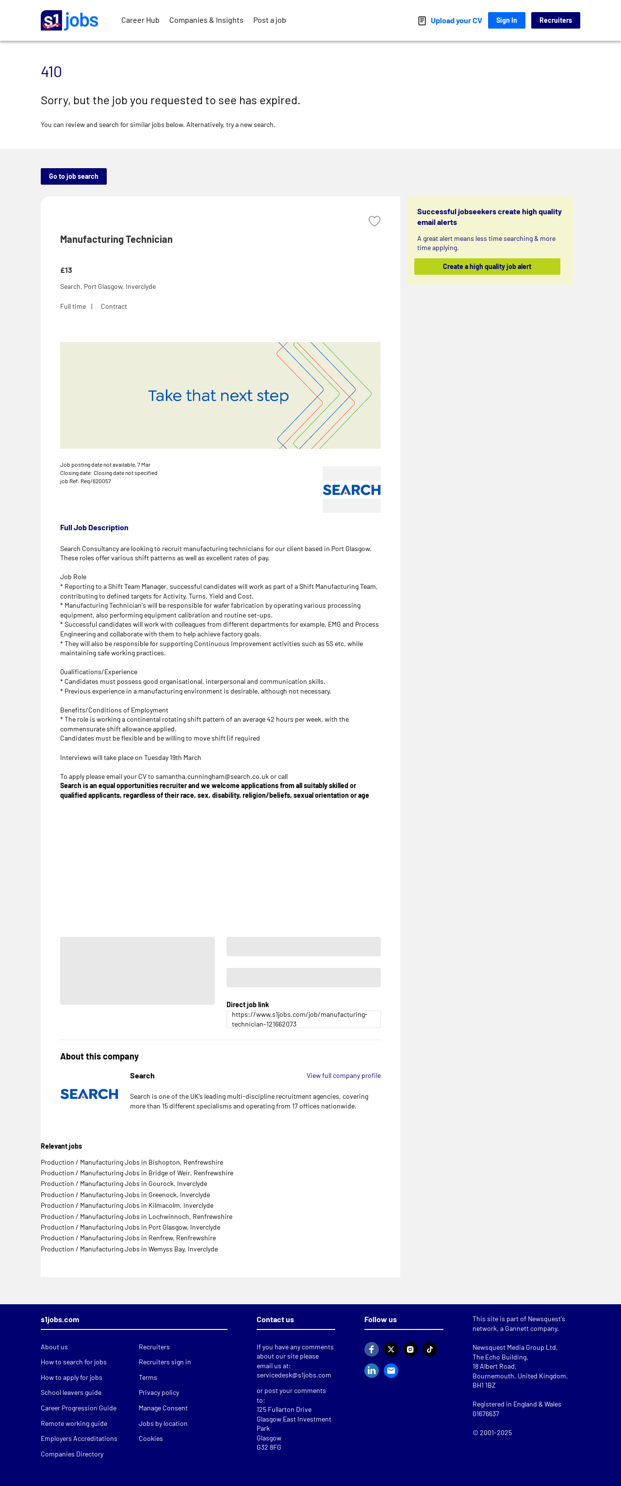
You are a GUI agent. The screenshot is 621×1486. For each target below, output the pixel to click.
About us (54, 1347)
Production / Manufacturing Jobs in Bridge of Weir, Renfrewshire (137, 1173)
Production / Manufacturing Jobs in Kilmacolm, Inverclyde (127, 1205)
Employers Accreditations (79, 1438)
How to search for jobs (74, 1362)
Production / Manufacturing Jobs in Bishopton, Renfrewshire (132, 1162)
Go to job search (73, 176)
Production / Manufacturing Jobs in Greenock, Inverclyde (125, 1194)
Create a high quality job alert (487, 266)
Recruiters (555, 20)
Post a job (269, 19)
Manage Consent (163, 1408)
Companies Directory (72, 1454)
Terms (148, 1377)
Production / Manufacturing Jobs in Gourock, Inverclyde (124, 1183)
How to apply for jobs (71, 1377)
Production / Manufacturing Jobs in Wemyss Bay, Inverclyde (129, 1249)
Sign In (506, 20)
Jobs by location (163, 1423)
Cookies (151, 1438)
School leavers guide (71, 1392)
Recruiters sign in (165, 1362)
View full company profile (344, 1075)
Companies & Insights (206, 19)
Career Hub (140, 19)
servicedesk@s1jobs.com (294, 1375)
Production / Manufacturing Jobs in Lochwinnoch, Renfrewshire (136, 1216)
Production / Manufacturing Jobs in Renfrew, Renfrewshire (128, 1237)
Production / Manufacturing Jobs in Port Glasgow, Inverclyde (130, 1227)
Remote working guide (74, 1423)
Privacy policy (159, 1392)
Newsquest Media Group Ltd (514, 1347)
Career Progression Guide (78, 1408)
